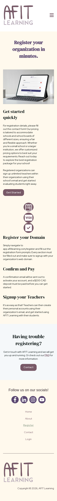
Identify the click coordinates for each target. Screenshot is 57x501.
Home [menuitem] (28, 411)
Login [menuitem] (28, 439)
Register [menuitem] (28, 425)
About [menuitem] (28, 418)
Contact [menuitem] (28, 432)
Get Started (13, 192)
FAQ (47, 355)
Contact (28, 367)
